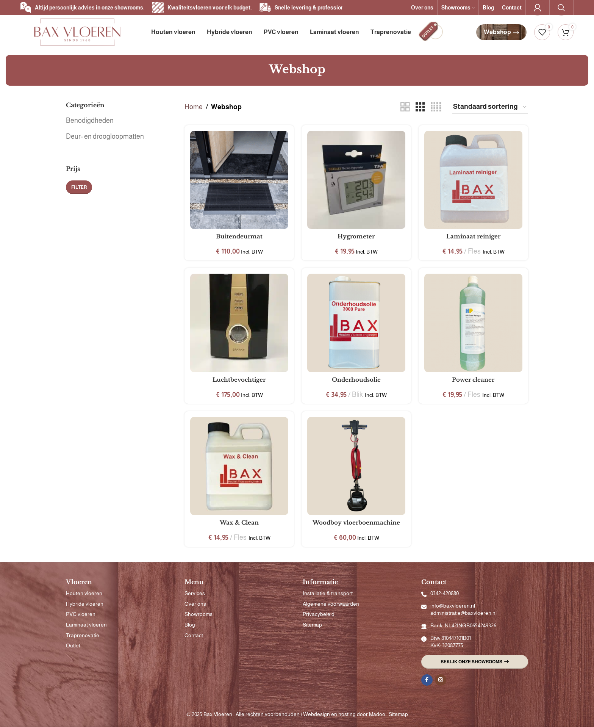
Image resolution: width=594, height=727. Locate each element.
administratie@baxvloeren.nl (463, 613)
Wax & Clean (239, 522)
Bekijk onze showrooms (475, 661)
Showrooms (198, 614)
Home (193, 107)
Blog (189, 625)
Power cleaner (473, 379)
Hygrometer (356, 236)
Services (194, 593)
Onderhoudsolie (356, 379)
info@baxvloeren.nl (452, 606)
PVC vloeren (80, 614)
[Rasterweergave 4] (436, 107)
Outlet (73, 645)
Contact (193, 635)
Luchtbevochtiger (239, 379)
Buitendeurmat (239, 236)
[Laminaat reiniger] (473, 180)
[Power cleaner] (473, 323)
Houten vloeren (84, 593)
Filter (79, 187)
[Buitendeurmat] (239, 180)
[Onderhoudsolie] (356, 323)
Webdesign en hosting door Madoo (344, 714)
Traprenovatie (82, 635)
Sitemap (312, 625)
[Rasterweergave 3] (420, 107)
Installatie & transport (328, 593)
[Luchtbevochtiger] (239, 323)
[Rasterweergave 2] (405, 107)
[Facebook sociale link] (427, 680)
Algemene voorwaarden (331, 604)
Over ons (195, 604)
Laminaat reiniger (473, 236)
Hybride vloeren (84, 604)
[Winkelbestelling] (490, 107)
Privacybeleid (319, 614)
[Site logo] (77, 32)
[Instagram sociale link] (440, 680)
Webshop (501, 32)
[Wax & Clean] (239, 466)
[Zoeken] (561, 7)
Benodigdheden (90, 120)
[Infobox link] (431, 32)
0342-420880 (444, 593)
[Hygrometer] (356, 180)
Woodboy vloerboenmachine (356, 522)
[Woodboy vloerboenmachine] (356, 466)
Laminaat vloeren (86, 625)
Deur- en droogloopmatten (105, 136)
